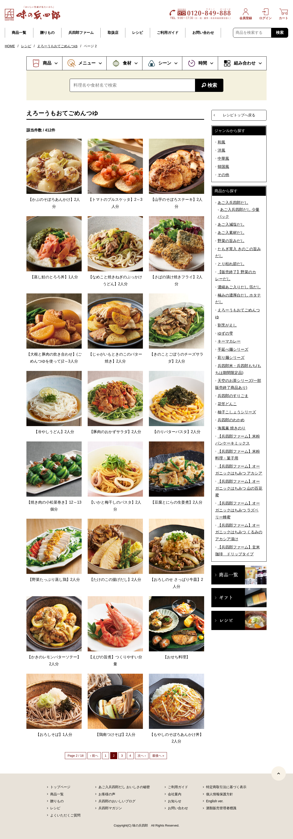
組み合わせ (245, 63)
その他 (223, 175)
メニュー (87, 63)
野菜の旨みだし (231, 241)
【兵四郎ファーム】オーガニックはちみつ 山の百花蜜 (238, 488)
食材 (127, 63)
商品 (47, 63)
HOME (10, 46)
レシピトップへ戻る (239, 115)
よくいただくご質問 (65, 815)
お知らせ (174, 801)
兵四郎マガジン (110, 808)
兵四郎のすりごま (233, 396)
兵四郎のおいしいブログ (116, 801)
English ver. (214, 801)
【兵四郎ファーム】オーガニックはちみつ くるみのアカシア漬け (238, 532)
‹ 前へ (94, 755)
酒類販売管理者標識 (221, 808)
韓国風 (223, 167)
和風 (221, 142)
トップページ (60, 787)
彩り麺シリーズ (231, 358)
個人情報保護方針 (219, 794)
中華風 (223, 158)
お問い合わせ (203, 33)
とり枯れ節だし (231, 264)
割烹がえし (227, 325)
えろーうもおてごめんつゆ (57, 46)
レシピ (137, 33)
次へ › (142, 755)
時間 (202, 63)
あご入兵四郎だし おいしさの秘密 (124, 787)
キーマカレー (229, 341)
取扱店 (113, 33)
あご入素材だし (231, 233)
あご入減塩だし (231, 224)
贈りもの (47, 33)
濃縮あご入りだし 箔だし (239, 287)
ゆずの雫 (225, 333)
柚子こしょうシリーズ (237, 412)
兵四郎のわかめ (231, 420)
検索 (280, 32)
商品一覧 (19, 33)
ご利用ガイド (167, 33)
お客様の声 (106, 794)
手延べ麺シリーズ (233, 349)
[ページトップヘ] (278, 773)
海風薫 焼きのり (231, 428)
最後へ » (158, 755)
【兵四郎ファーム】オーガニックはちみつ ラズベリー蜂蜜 (237, 510)
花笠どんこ (227, 404)
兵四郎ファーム (81, 33)
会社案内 (174, 794)
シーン (164, 63)
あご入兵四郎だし (233, 203)
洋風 (221, 150)
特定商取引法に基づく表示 (226, 787)
